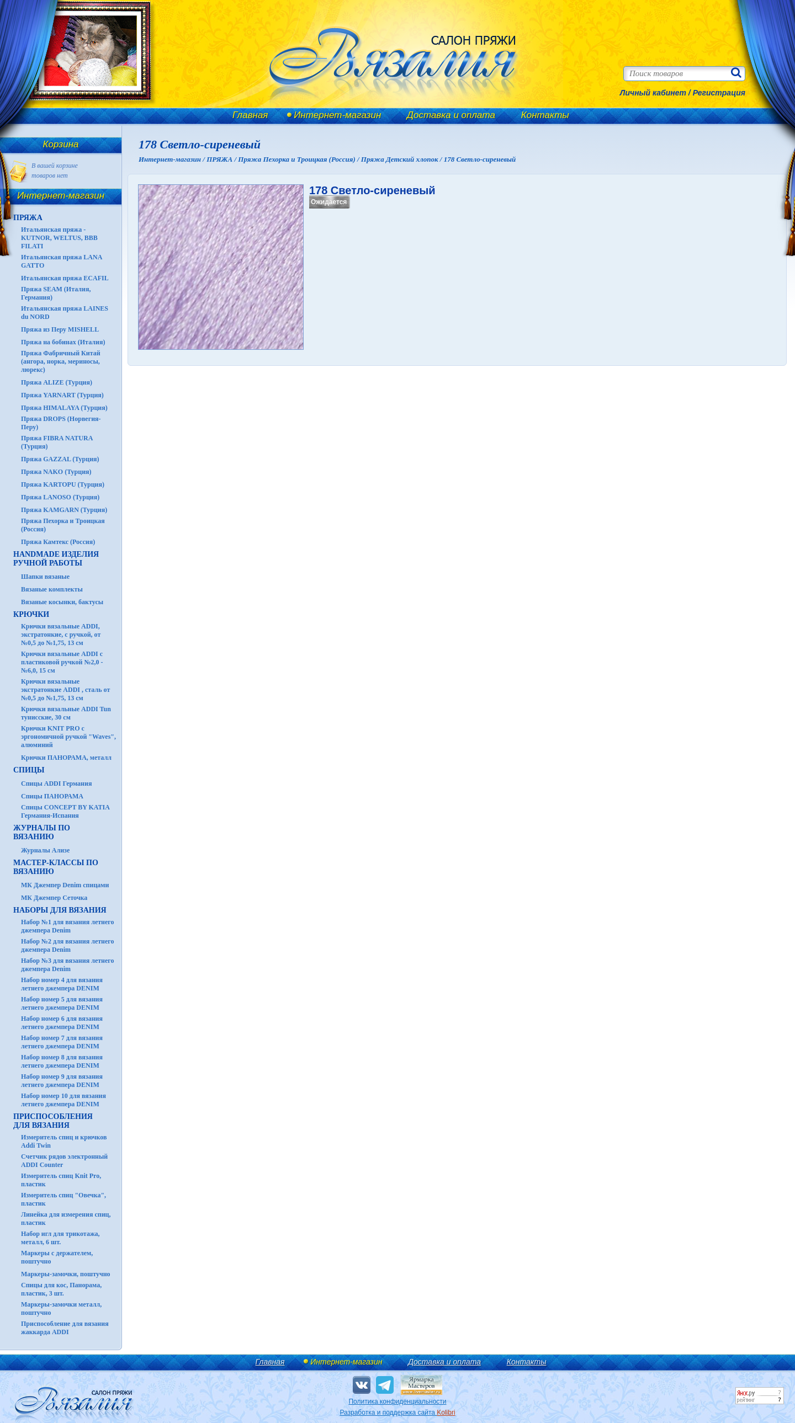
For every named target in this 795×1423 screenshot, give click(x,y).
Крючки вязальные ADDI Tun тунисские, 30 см (66, 713)
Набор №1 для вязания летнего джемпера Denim (67, 926)
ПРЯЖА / (222, 159)
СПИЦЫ (29, 770)
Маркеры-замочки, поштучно (65, 1274)
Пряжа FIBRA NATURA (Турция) (57, 442)
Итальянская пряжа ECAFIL (65, 278)
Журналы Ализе (45, 850)
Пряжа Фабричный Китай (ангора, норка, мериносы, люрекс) (60, 361)
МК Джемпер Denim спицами (65, 885)
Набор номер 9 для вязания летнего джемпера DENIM (62, 1081)
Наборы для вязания (60, 910)
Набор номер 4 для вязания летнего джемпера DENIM (62, 984)
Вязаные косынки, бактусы (62, 602)
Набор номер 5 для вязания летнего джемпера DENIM (62, 1003)
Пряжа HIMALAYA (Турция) (64, 408)
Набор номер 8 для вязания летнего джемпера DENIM (62, 1061)
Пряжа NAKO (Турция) (56, 472)
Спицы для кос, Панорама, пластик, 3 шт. (61, 1289)
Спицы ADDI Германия (56, 783)
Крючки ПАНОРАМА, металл (66, 757)
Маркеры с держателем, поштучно (57, 1257)
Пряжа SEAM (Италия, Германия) (56, 293)
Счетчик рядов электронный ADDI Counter (64, 1161)
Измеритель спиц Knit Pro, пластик (61, 1180)
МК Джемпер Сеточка (54, 898)
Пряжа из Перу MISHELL (60, 329)
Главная (250, 115)
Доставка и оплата (451, 115)
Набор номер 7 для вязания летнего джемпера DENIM (62, 1042)
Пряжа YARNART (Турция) (62, 395)
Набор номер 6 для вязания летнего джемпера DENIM (62, 1023)
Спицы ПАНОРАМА (52, 796)
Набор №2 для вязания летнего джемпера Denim (67, 945)
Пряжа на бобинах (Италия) (63, 342)
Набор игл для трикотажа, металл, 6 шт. (60, 1238)
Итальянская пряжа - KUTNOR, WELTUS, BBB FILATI (59, 238)
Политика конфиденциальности (397, 1401)
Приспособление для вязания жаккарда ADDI (65, 1328)
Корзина (61, 144)
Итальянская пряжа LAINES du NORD (64, 313)
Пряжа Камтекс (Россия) (58, 542)
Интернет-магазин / (172, 159)
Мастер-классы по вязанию (55, 867)
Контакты (545, 115)
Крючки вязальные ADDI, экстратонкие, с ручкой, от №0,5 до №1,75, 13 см (60, 634)
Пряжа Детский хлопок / (402, 159)
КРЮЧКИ (31, 614)
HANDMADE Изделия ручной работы (56, 558)
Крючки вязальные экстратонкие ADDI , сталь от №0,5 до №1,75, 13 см (65, 690)
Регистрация (719, 92)
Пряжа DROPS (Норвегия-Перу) (61, 423)
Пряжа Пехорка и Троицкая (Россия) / (299, 159)
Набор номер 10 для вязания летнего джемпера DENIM (63, 1100)
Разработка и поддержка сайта (397, 1412)
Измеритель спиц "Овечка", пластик (63, 1199)
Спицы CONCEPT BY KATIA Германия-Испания (65, 811)
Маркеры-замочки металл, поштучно (61, 1309)
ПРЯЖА (28, 218)
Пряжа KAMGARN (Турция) (64, 510)
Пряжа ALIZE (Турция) (56, 382)
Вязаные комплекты (52, 589)
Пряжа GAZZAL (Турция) (60, 459)
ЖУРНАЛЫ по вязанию (41, 832)
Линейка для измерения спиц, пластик (66, 1219)
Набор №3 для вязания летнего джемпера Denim (67, 965)
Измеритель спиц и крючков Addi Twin (64, 1141)
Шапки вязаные (45, 576)
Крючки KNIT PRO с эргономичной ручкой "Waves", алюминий (68, 736)
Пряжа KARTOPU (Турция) (62, 484)
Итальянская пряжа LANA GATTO (61, 261)
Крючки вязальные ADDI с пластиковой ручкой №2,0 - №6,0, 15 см (62, 662)
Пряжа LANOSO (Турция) (60, 497)
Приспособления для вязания (53, 1120)
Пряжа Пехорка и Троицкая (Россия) (63, 525)
